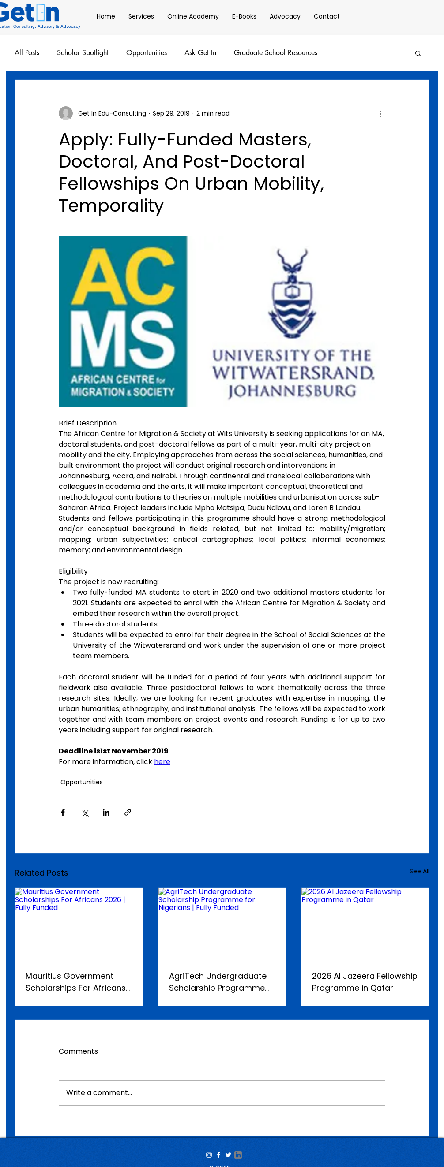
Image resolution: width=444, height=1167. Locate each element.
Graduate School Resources (275, 52)
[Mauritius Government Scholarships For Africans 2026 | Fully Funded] (79, 923)
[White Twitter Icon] (228, 1155)
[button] (418, 52)
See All (419, 871)
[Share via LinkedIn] (106, 812)
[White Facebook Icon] (218, 1155)
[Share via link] (128, 812)
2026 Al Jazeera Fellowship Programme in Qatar (365, 981)
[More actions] (380, 113)
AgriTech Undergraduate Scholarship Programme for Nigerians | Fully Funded (221, 982)
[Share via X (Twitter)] (84, 812)
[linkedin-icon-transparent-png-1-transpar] (238, 1155)
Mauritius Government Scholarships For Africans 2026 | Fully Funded (76, 982)
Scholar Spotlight (83, 52)
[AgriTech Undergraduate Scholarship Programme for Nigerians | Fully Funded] (222, 923)
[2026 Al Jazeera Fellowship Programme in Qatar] (365, 923)
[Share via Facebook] (63, 812)
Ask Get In (200, 52)
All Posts (27, 52)
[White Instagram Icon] (209, 1155)
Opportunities (146, 52)
